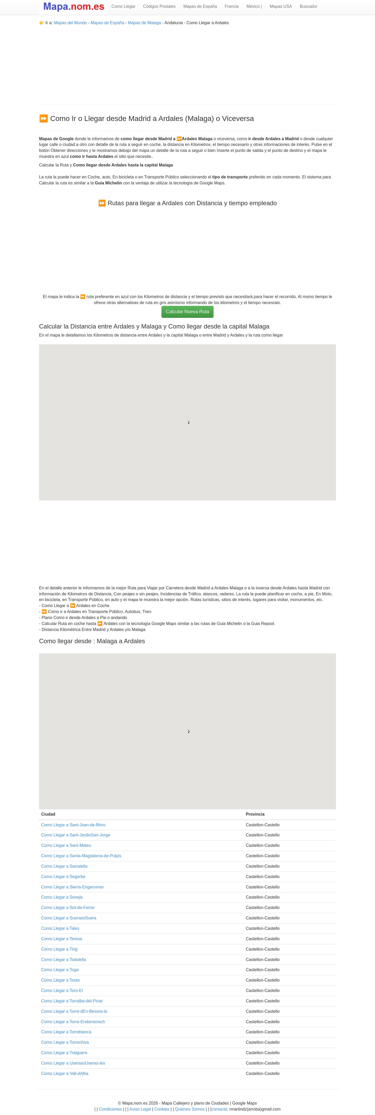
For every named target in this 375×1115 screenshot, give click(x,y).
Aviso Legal (140, 1109)
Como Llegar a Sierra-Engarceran (72, 887)
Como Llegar (123, 6)
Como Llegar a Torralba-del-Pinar (72, 1001)
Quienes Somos (190, 1109)
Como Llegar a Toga (60, 970)
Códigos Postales (159, 6)
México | (254, 6)
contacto (219, 1109)
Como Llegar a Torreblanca (66, 1032)
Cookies (162, 1109)
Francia (232, 6)
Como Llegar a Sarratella (64, 866)
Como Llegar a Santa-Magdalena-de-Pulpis (81, 856)
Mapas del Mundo (70, 23)
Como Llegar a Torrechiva (65, 1042)
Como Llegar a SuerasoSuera (68, 918)
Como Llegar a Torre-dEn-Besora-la (74, 1011)
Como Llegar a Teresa (61, 939)
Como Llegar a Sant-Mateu (66, 845)
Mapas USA (281, 6)
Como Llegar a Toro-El (62, 990)
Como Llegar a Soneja (62, 897)
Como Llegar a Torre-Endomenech (73, 1022)
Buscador (308, 6)
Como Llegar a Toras (60, 980)
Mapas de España (200, 6)
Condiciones (110, 1109)
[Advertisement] (187, 62)
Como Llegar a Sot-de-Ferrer (68, 907)
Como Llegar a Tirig (59, 949)
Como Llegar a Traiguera (64, 1052)
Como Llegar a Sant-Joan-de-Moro (73, 825)
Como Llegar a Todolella (63, 959)
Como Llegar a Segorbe (63, 876)
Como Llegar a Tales (60, 928)
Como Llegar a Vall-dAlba (64, 1073)
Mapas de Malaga (144, 23)
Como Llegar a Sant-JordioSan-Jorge (75, 835)
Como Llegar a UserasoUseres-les (73, 1063)
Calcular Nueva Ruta (187, 311)
